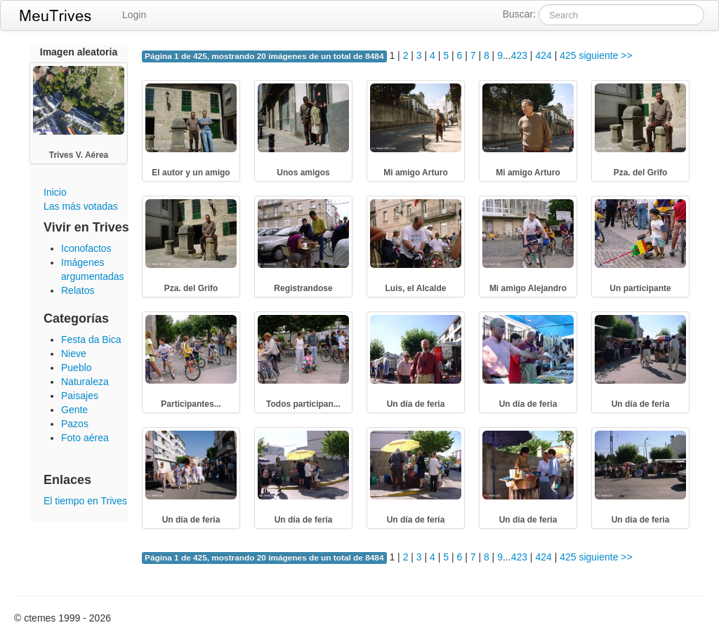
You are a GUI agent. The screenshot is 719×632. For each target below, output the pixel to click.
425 (568, 55)
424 (543, 55)
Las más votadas (81, 206)
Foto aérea (85, 437)
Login (134, 14)
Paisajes (79, 395)
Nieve (73, 353)
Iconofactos (86, 248)
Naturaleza (85, 381)
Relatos (77, 290)
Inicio (55, 192)
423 (519, 55)
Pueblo (76, 367)
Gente (74, 409)
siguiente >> (605, 55)
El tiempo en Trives (85, 500)
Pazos (74, 423)
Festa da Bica (91, 339)
